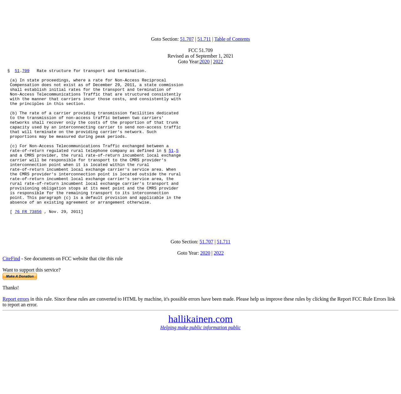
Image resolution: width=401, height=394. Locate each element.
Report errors (16, 330)
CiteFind (11, 289)
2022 (218, 61)
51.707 (187, 39)
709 (25, 71)
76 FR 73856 (28, 240)
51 (17, 71)
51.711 (204, 39)
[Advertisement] (200, 17)
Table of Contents (232, 39)
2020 (205, 61)
